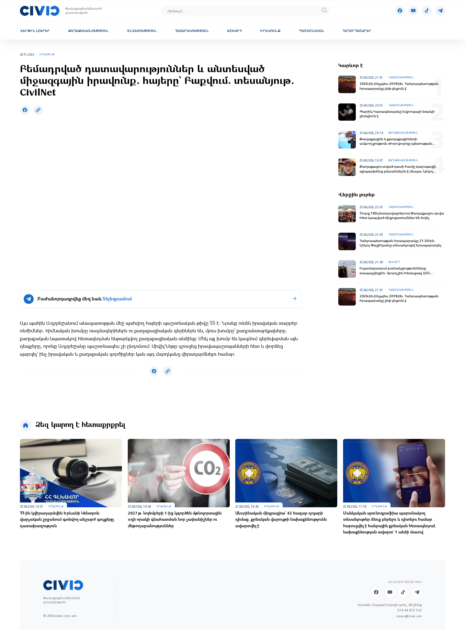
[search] (324, 11)
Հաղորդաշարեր (357, 31)
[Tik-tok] (426, 10)
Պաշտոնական (311, 31)
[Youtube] (413, 10)
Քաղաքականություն (88, 31)
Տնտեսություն (142, 31)
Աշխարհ (234, 31)
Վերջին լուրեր (35, 31)
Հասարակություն (192, 31)
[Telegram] (440, 10)
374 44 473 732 (409, 610)
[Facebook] (400, 10)
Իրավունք (270, 31)
